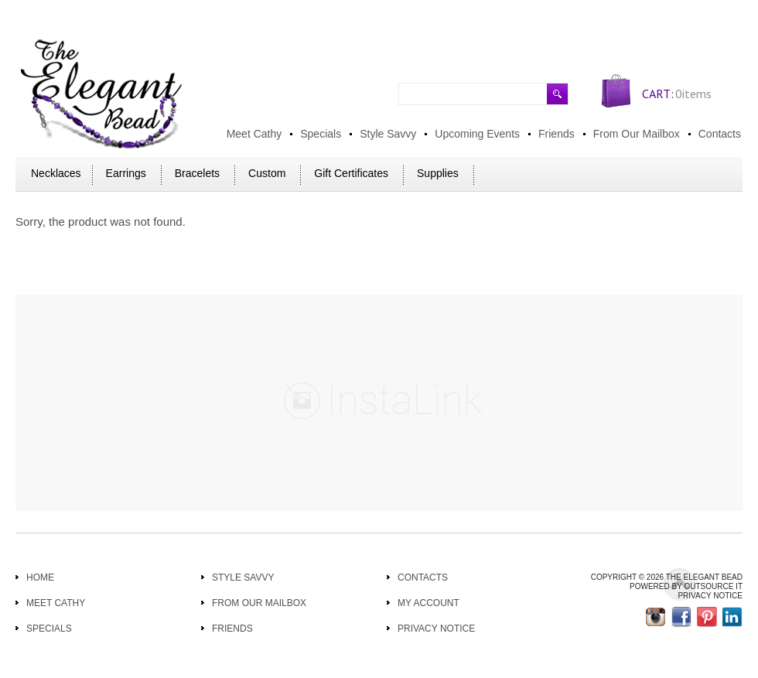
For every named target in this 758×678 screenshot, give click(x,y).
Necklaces (56, 173)
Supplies (438, 173)
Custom (266, 173)
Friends (232, 628)
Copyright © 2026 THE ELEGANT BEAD (667, 577)
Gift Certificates (351, 173)
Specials (49, 628)
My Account (428, 603)
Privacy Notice (436, 628)
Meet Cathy (55, 603)
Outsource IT (713, 586)
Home (40, 577)
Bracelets (197, 173)
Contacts (423, 577)
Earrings (126, 173)
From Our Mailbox (259, 603)
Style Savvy (243, 577)
